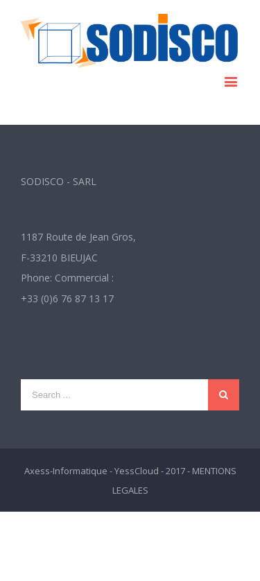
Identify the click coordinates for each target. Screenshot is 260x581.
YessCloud (136, 471)
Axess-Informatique (65, 471)
